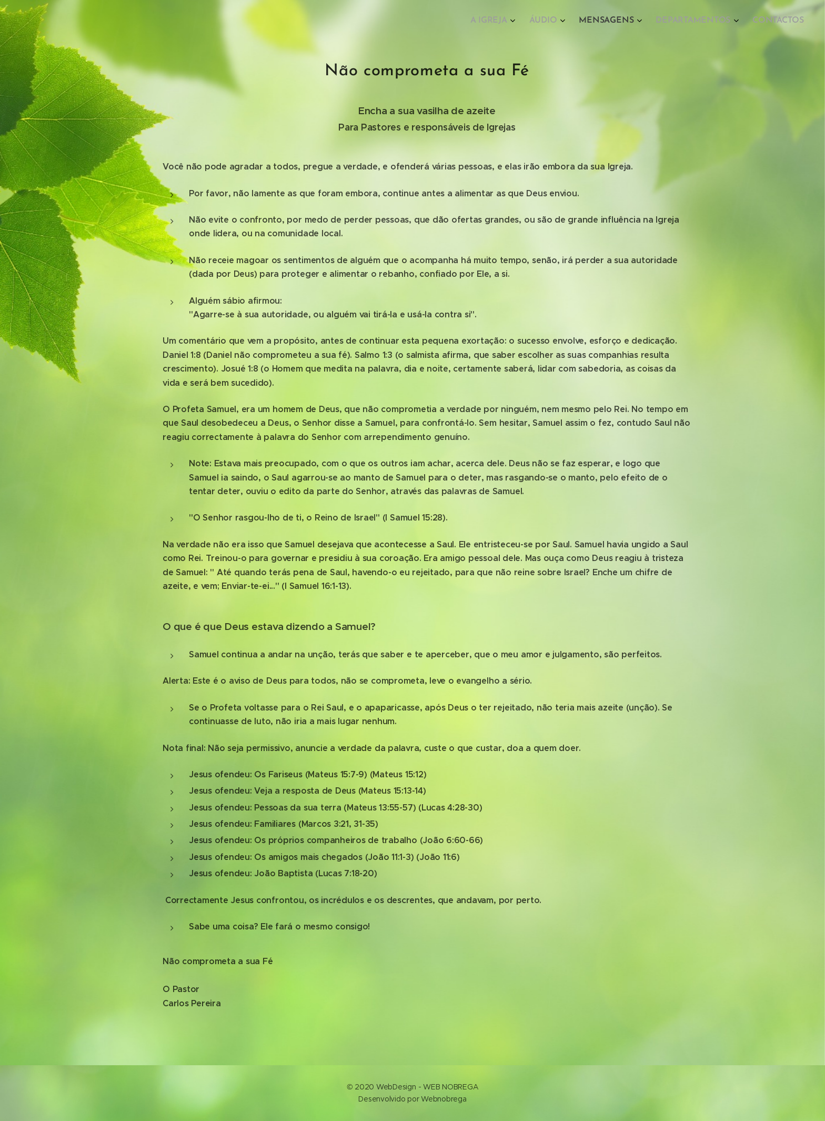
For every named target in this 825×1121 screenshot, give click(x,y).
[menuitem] (721, 21)
